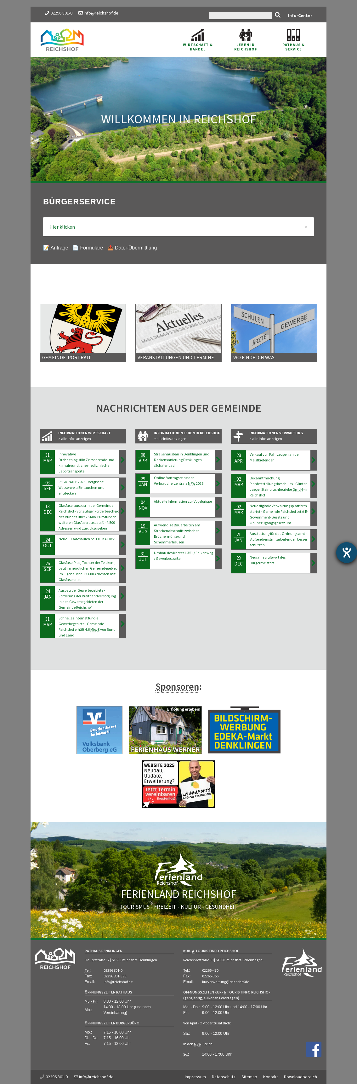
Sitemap (249, 1077)
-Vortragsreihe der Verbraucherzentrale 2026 (178, 480)
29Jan (143, 481)
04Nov (143, 505)
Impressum (195, 1077)
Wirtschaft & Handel (198, 40)
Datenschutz (223, 1077)
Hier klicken (178, 227)
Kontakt (270, 1077)
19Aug (143, 529)
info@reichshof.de (98, 13)
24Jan (47, 594)
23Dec (239, 561)
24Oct (47, 542)
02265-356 (210, 976)
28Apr (239, 458)
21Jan (239, 537)
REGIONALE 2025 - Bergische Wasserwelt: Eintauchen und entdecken (82, 487)
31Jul (143, 556)
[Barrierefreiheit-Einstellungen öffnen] (346, 552)
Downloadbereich (300, 1077)
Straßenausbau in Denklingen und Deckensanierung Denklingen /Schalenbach (181, 460)
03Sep (47, 485)
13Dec (47, 509)
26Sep (47, 566)
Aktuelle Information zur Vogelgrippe (183, 501)
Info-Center (300, 15)
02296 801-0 (61, 13)
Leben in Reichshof (245, 40)
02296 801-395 (115, 976)
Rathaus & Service (293, 40)
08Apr (143, 458)
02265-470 (210, 970)
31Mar (47, 458)
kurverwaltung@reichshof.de (225, 981)
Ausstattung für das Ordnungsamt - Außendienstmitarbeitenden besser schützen (278, 539)
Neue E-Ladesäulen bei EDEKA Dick (87, 538)
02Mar (239, 482)
